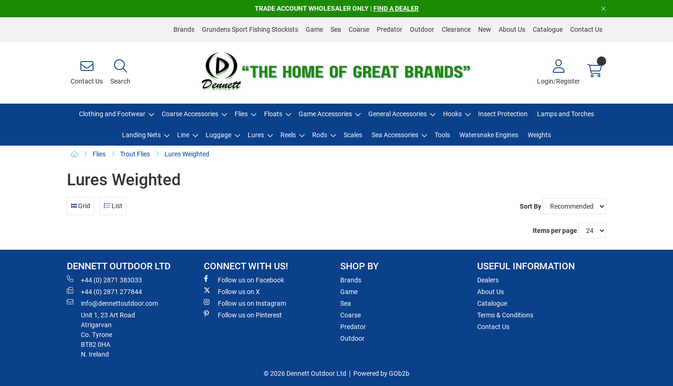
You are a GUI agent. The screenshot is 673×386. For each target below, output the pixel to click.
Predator (389, 29)
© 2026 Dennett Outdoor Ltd (305, 373)
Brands (183, 29)
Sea (335, 29)
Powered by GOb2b (381, 373)
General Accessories (397, 114)
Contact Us (586, 29)
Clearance (456, 29)
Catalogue (548, 29)
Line (183, 135)
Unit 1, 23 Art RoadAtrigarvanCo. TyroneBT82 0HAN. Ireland (108, 334)
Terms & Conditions (505, 315)
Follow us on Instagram (245, 303)
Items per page (555, 230)
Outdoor (422, 29)
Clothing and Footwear (112, 114)
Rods (319, 135)
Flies (241, 114)
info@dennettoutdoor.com (112, 303)
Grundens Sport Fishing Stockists (250, 29)
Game (314, 29)
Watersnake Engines (488, 135)
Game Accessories (325, 114)
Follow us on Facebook (244, 279)
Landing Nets (141, 135)
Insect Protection (503, 114)
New (484, 29)
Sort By (530, 206)
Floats (273, 114)
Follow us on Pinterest (243, 314)
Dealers (488, 280)
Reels (288, 135)
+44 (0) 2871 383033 (104, 279)
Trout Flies (135, 154)
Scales (353, 135)
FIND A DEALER (396, 8)
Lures (256, 135)
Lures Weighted (187, 154)
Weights (539, 135)
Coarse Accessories (190, 114)
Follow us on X (232, 291)
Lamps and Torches (565, 114)
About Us (512, 29)
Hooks (452, 114)
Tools (442, 135)
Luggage (218, 135)
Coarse (359, 29)
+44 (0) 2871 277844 (104, 291)
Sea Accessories (395, 135)
